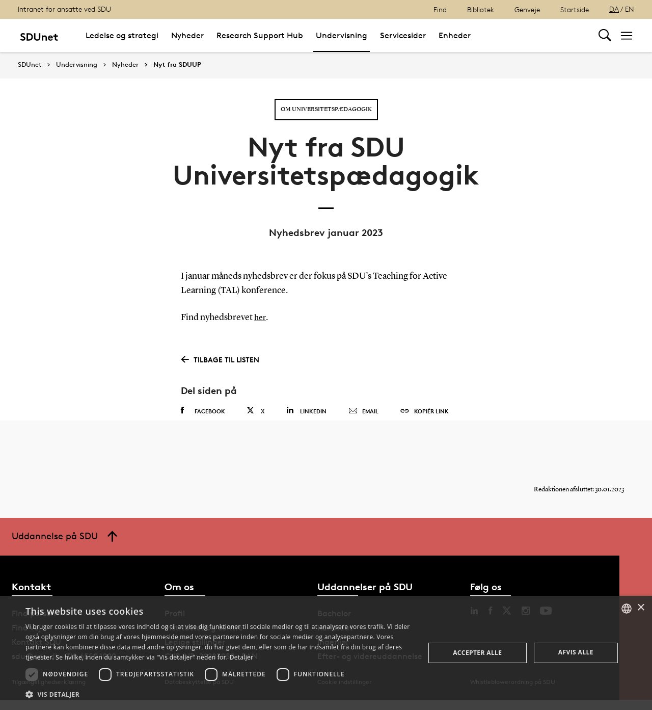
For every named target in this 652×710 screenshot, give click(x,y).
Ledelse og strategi (122, 35)
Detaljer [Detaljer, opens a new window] (242, 657)
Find (440, 9)
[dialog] (326, 653)
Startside (574, 9)
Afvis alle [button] (575, 652)
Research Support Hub (259, 35)
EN (629, 9)
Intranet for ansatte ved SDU (64, 9)
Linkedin (306, 410)
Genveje (527, 9)
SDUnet (29, 64)
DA (614, 9)
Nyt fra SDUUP (177, 64)
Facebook (203, 411)
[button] (219, 695)
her (260, 317)
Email (363, 411)
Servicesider (403, 35)
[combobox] (626, 608)
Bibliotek (480, 9)
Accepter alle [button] (477, 652)
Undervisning (341, 35)
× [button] (640, 608)
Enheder (455, 35)
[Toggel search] (605, 35)
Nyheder (187, 35)
